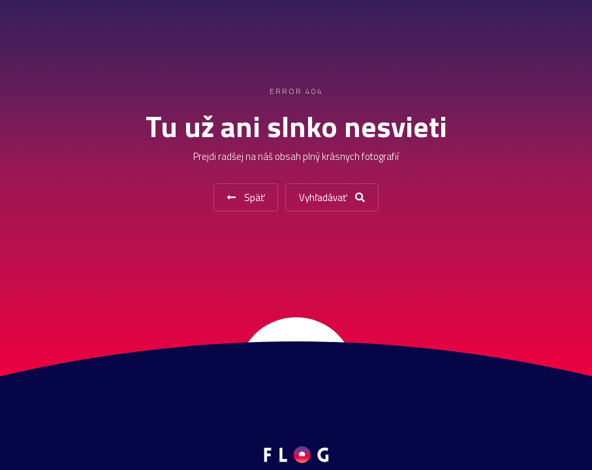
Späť (245, 197)
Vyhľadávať (332, 197)
